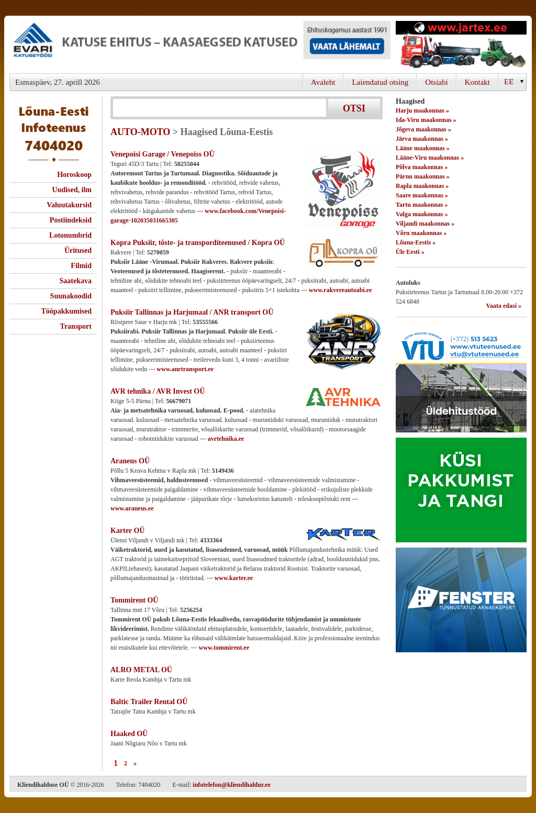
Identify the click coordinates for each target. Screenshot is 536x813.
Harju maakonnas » (422, 110)
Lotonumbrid (70, 235)
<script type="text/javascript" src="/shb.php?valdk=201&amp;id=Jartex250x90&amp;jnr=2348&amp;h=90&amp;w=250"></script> (461, 44)
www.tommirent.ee (224, 647)
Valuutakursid (69, 205)
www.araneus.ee (132, 508)
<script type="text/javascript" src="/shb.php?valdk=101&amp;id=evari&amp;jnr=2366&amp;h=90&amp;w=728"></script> (199, 44)
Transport (76, 326)
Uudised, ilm (72, 190)
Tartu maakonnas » (422, 204)
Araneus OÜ (130, 461)
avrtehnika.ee (226, 438)
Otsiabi (436, 82)
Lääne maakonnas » (423, 148)
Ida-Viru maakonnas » (426, 120)
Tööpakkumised (66, 311)
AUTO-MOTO (140, 132)
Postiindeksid (71, 220)
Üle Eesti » (410, 251)
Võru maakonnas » (421, 233)
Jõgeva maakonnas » (423, 129)
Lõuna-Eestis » (416, 242)
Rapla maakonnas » (422, 186)
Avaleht (323, 82)
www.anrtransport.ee (185, 369)
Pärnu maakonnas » (423, 176)
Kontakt (477, 82)
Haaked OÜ (129, 734)
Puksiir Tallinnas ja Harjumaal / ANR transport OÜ (191, 312)
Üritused (78, 250)
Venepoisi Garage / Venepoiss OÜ (162, 154)
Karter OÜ (127, 530)
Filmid (81, 266)
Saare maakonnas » (422, 195)
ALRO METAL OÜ (141, 670)
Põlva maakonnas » (422, 167)
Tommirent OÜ (134, 600)
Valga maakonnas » (422, 214)
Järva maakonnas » (422, 138)
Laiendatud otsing (380, 82)
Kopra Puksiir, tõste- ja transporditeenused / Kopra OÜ (197, 243)
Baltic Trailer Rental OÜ (148, 702)
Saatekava (76, 281)
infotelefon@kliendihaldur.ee (231, 784)
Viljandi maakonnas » (425, 223)
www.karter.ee (234, 578)
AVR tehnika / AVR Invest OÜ (157, 391)
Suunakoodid (71, 296)
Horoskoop (74, 175)
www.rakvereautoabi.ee (340, 290)
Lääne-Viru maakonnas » (430, 157)
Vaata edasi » (503, 305)
